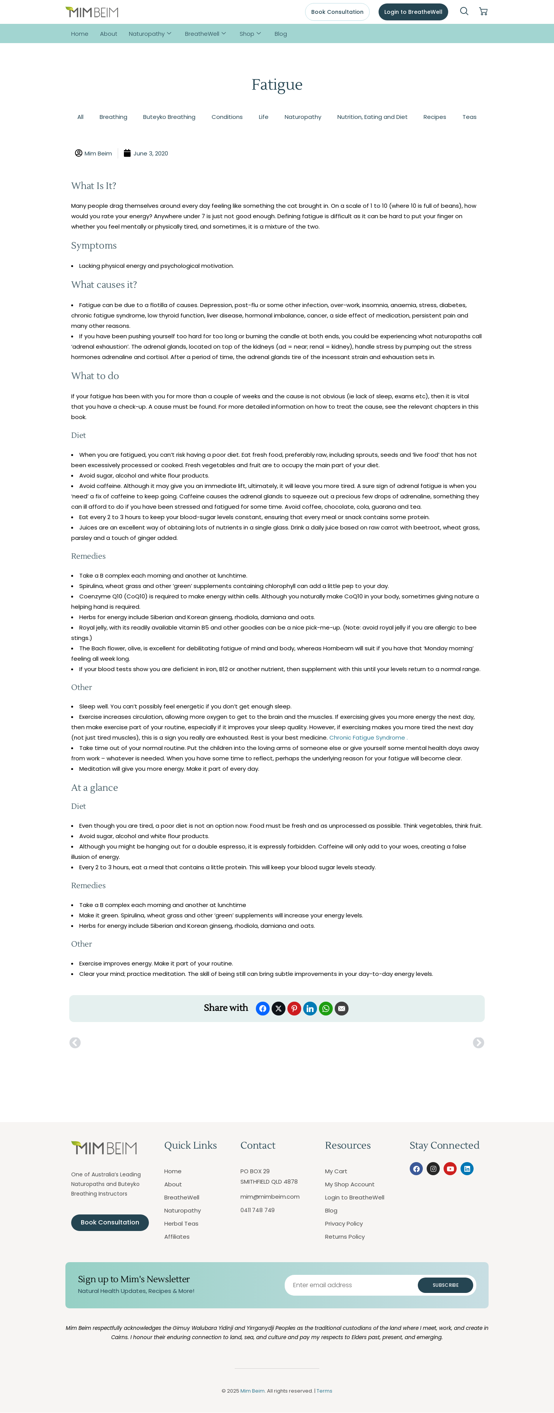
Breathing (113, 117)
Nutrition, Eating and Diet (372, 117)
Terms (324, 1391)
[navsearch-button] (464, 12)
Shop (250, 33)
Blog (281, 34)
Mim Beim (252, 1391)
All (80, 117)
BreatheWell (205, 33)
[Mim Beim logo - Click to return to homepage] (91, 12)
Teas (469, 117)
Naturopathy (150, 33)
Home (79, 34)
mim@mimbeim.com (270, 1197)
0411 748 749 (257, 1210)
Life (264, 117)
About (108, 34)
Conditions (227, 117)
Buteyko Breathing (169, 117)
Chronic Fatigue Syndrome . (368, 737)
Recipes (435, 117)
